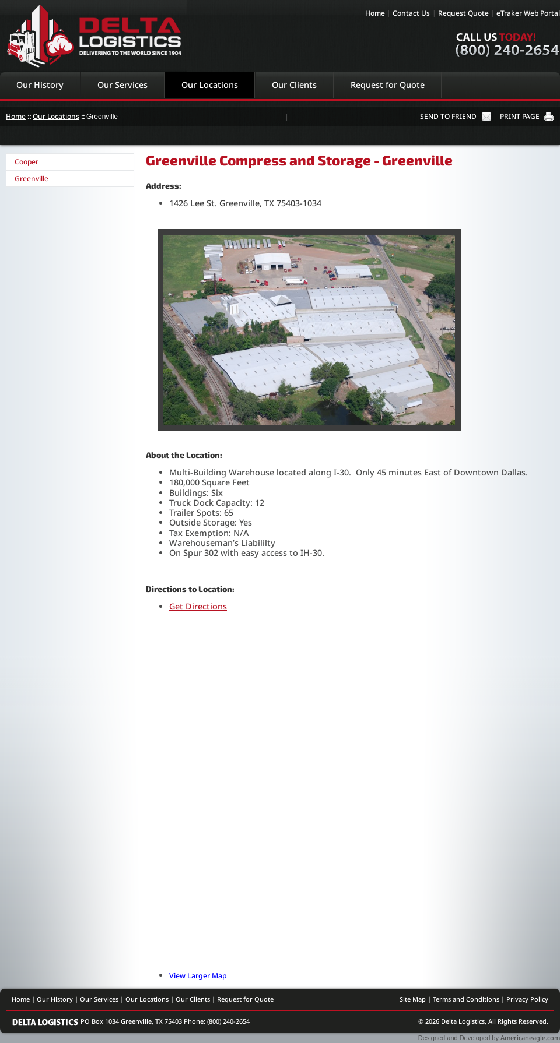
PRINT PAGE (520, 116)
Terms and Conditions (466, 999)
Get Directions (198, 606)
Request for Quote (388, 84)
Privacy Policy (527, 999)
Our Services (122, 84)
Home (375, 13)
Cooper (26, 162)
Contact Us (411, 13)
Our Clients (294, 84)
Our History (40, 84)
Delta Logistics (93, 36)
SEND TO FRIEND (448, 116)
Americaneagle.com (530, 1037)
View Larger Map (198, 976)
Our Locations (209, 84)
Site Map (413, 999)
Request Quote (463, 13)
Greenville (31, 179)
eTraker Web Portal (528, 13)
